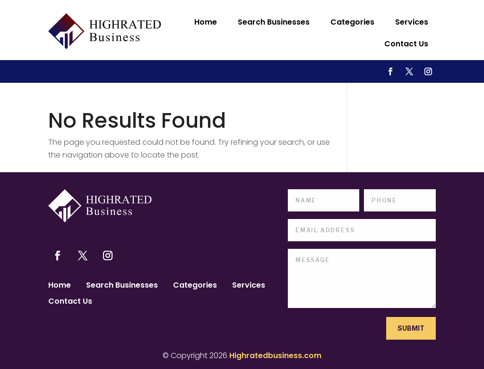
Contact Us (406, 43)
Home (205, 22)
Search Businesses (274, 22)
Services (411, 22)
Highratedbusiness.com (275, 355)
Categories (352, 22)
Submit (411, 328)
